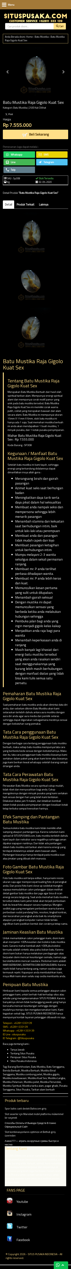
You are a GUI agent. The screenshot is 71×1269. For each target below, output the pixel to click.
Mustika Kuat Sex (37, 1078)
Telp (11, 170)
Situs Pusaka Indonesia (23, 1061)
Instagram (19, 1214)
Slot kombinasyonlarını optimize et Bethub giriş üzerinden (30, 1133)
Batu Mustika (42, 37)
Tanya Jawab (17, 1049)
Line (11, 162)
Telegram (46, 162)
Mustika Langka (56, 1078)
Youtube (17, 1201)
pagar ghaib (51, 1086)
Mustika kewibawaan (15, 1078)
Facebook (18, 1239)
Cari (59, 26)
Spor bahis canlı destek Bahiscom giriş (25, 1108)
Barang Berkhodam (19, 1067)
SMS (44, 154)
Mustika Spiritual (12, 1086)
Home (29, 37)
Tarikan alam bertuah (43, 1089)
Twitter (17, 1227)
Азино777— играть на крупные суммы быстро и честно (35, 1162)
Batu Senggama (55, 1067)
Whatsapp (14, 154)
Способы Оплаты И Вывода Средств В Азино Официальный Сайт (30, 1124)
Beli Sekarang (35, 135)
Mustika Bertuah (30, 1070)
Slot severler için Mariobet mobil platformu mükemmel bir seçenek (34, 1116)
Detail (8, 204)
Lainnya (43, 204)
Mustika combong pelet (29, 1074)
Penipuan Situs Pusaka (23, 1057)
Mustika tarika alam (33, 1086)
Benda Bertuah (11, 1070)
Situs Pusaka (23, 1089)
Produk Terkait (25, 204)
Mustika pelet (31, 1082)
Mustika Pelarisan (13, 1082)
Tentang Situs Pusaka (22, 1053)
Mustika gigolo (51, 1074)
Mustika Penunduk (50, 1082)
